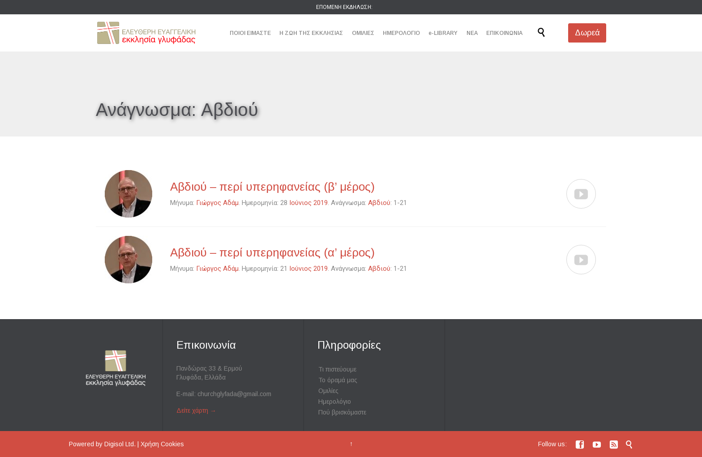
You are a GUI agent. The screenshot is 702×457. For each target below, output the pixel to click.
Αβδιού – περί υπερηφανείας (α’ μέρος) (272, 252)
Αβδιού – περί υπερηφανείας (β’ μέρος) (272, 186)
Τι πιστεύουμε (337, 369)
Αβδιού (379, 203)
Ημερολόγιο (334, 401)
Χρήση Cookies (162, 444)
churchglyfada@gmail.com (234, 393)
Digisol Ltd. (120, 444)
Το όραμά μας (337, 380)
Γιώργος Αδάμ (217, 203)
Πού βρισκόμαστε (342, 412)
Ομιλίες (328, 390)
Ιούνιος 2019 (308, 203)
